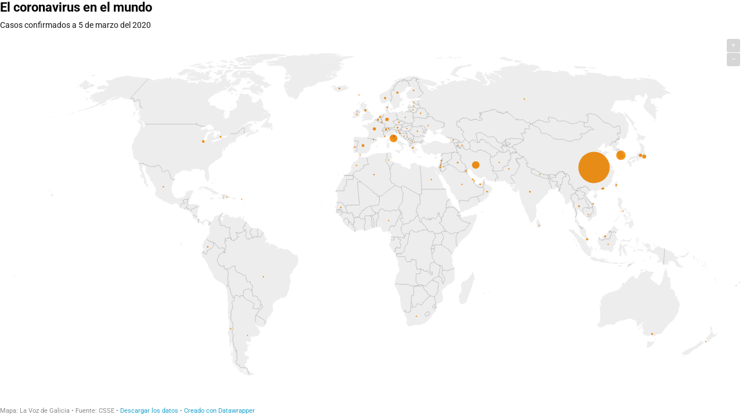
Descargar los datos (149, 411)
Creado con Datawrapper (219, 411)
